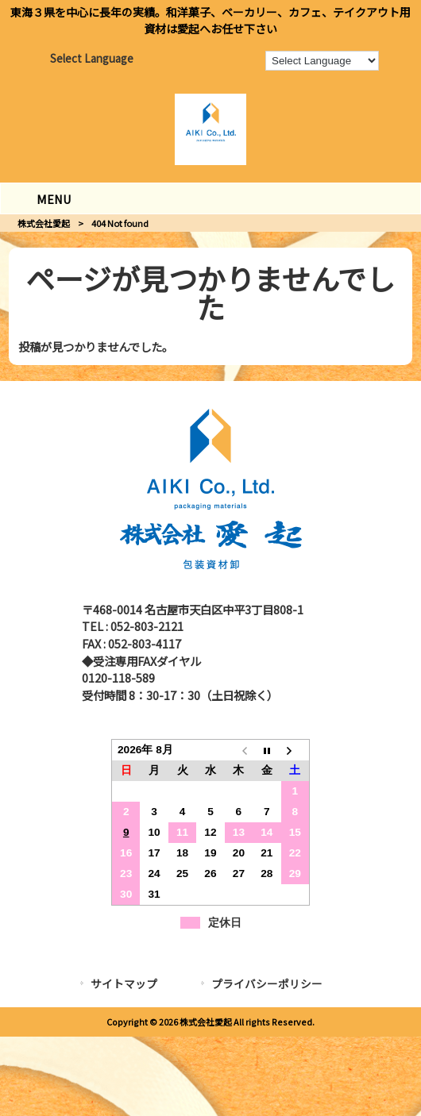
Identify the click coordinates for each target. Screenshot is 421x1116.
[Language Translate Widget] (322, 61)
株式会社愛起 (43, 223)
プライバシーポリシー (267, 983)
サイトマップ (124, 983)
